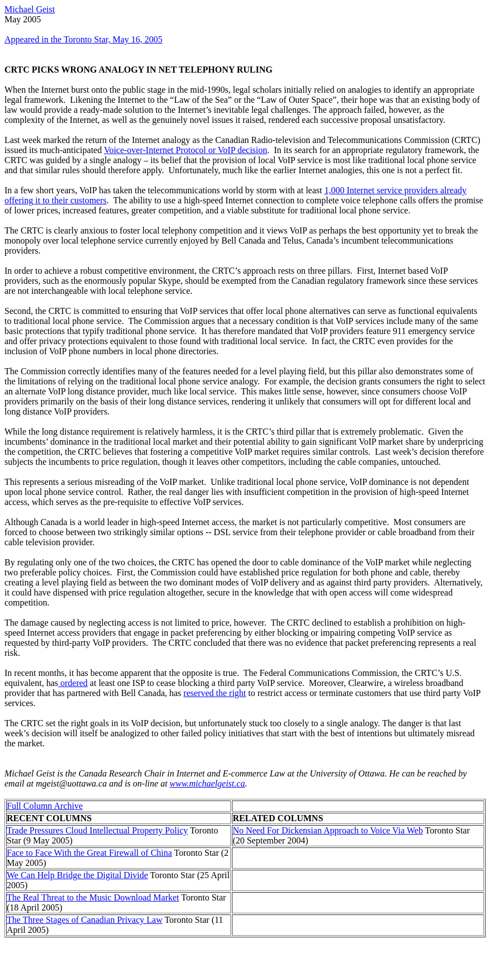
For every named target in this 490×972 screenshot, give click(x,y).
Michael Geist (29, 9)
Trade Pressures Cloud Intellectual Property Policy (97, 830)
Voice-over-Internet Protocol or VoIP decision (185, 150)
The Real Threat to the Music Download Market (93, 897)
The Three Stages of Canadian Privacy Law (85, 920)
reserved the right (214, 693)
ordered (73, 683)
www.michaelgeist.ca (207, 783)
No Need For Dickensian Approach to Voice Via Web (327, 830)
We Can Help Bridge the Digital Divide (77, 875)
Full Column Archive (45, 806)
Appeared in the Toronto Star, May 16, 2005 (83, 39)
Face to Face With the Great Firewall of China (89, 852)
